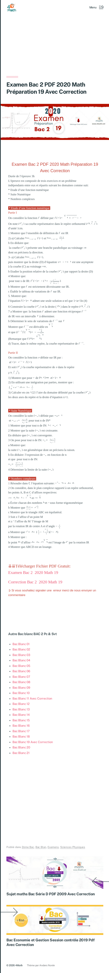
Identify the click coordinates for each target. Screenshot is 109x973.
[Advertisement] (55, 50)
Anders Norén (47, 965)
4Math (19, 965)
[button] (96, 7)
